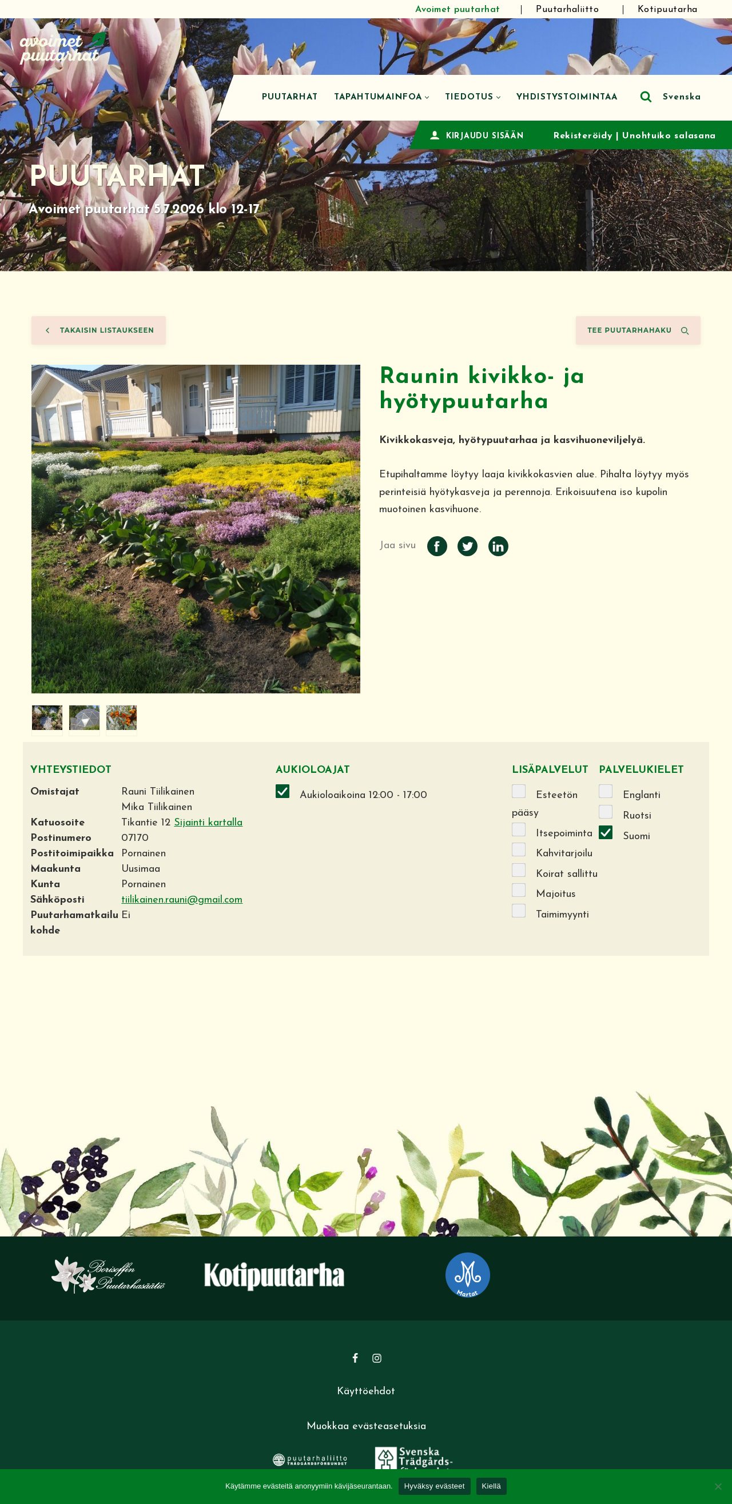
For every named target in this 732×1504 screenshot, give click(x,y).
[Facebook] (355, 1358)
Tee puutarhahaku (638, 330)
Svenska (682, 97)
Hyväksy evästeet (434, 1486)
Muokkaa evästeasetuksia (366, 1426)
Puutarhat (290, 97)
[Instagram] (377, 1358)
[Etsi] (646, 96)
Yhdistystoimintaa (567, 97)
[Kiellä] (717, 1486)
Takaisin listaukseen (98, 330)
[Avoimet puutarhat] (63, 47)
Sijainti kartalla (208, 822)
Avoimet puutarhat (461, 9)
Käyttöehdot (366, 1391)
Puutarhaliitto (575, 9)
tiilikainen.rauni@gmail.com (181, 900)
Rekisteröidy (582, 136)
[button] (427, 97)
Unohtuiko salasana (669, 136)
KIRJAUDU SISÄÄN (485, 136)
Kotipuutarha (679, 9)
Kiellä (491, 1486)
